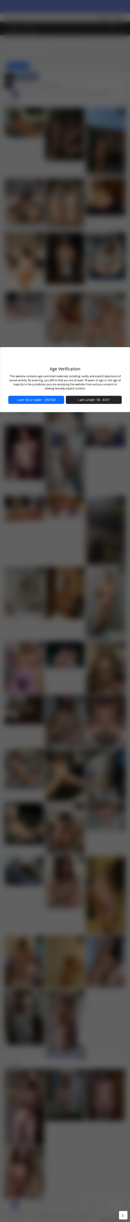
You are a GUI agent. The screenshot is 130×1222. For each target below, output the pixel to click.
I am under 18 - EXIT (94, 399)
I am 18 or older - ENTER (36, 399)
